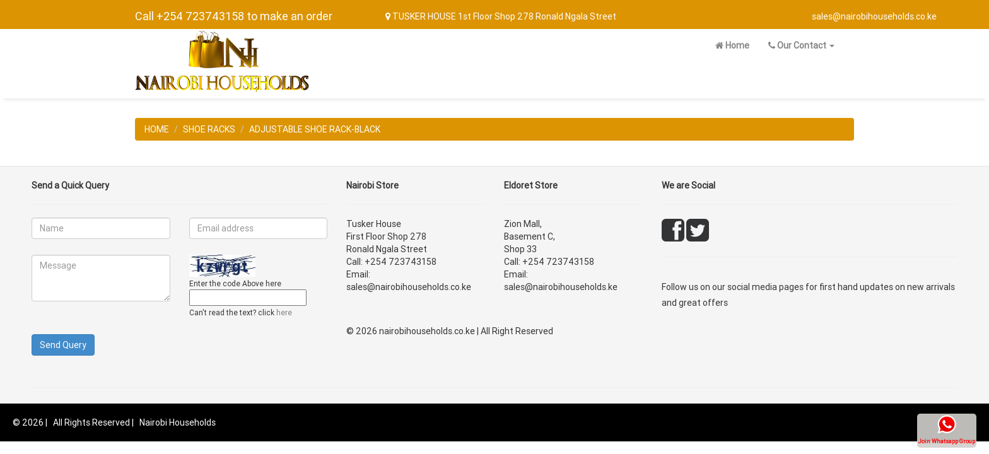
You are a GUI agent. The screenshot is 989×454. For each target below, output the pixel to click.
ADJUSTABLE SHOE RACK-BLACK (314, 129)
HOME (156, 129)
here (284, 312)
